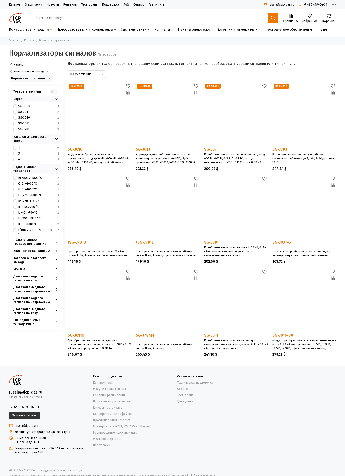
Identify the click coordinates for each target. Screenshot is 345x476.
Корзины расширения (109, 395)
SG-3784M (145, 335)
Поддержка (110, 4)
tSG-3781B (77, 242)
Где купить (157, 4)
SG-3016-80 (282, 335)
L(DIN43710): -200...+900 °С (38, 232)
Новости (53, 4)
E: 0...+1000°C (38, 190)
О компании (33, 4)
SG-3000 (38, 106)
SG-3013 (143, 149)
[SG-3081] (236, 207)
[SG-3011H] (99, 300)
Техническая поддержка (195, 383)
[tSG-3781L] (168, 207)
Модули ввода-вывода (109, 389)
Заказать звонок (24, 415)
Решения (70, 4)
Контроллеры (103, 383)
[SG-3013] (168, 114)
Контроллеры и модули (29, 71)
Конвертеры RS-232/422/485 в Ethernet (122, 426)
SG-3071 (211, 149)
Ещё (323, 29)
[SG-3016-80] (304, 300)
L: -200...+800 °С (38, 218)
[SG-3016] (99, 114)
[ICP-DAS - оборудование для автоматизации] (15, 18)
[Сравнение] (291, 18)
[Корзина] (328, 18)
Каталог (14, 4)
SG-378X (38, 129)
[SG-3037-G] (304, 207)
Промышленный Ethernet (111, 420)
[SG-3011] (236, 300)
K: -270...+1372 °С (38, 201)
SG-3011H (76, 335)
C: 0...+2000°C (38, 184)
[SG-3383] (304, 114)
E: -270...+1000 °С (38, 195)
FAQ (126, 4)
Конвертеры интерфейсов (113, 414)
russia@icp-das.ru (279, 4)
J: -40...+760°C (38, 213)
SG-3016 (75, 149)
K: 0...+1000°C (38, 224)
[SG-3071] (236, 114)
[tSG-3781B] (99, 207)
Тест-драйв (89, 4)
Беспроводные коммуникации (115, 433)
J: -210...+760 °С (38, 207)
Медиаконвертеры (107, 439)
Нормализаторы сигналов (30, 78)
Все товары (101, 445)
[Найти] (273, 18)
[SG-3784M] (168, 300)
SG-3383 (279, 149)
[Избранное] (310, 18)
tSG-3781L (145, 242)
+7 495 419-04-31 (313, 4)
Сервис (138, 4)
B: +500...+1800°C (38, 178)
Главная (14, 40)
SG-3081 (211, 242)
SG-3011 (211, 335)
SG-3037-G (281, 242)
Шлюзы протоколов (107, 408)
